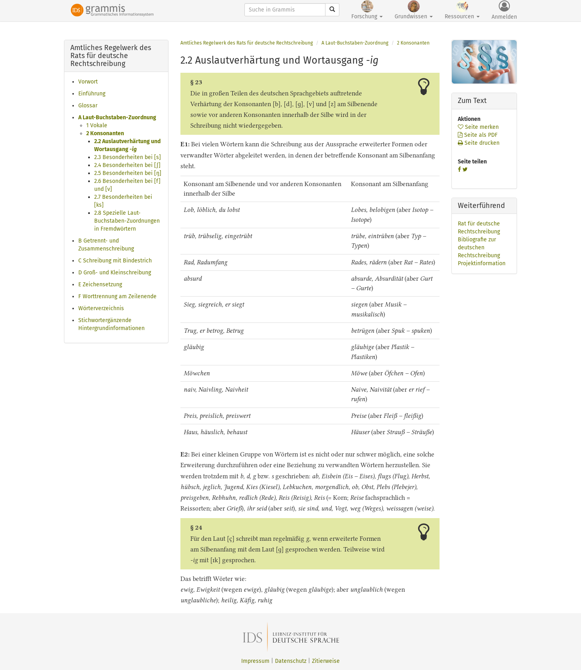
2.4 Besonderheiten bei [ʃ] (127, 165)
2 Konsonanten (105, 133)
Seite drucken (479, 143)
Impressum (255, 661)
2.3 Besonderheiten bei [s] (127, 157)
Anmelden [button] (504, 10)
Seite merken (478, 127)
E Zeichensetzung (100, 284)
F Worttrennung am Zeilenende (117, 296)
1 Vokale (96, 125)
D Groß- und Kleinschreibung (114, 272)
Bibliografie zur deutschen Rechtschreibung (479, 247)
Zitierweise (326, 661)
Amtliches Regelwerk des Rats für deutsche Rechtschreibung (246, 43)
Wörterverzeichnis (101, 308)
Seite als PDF (478, 135)
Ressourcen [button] (462, 10)
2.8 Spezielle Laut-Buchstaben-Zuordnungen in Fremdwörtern (127, 221)
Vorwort (88, 81)
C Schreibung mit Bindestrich (115, 260)
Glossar (87, 105)
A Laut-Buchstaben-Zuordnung (117, 117)
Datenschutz (290, 661)
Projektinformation (481, 263)
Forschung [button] (367, 10)
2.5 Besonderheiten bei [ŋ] (127, 173)
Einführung (91, 93)
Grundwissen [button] (414, 10)
